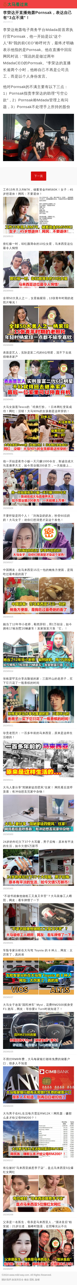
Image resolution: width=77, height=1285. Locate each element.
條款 (26, 1279)
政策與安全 (18, 1279)
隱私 (32, 1279)
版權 (37, 1279)
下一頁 (38, 176)
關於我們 (6, 1279)
